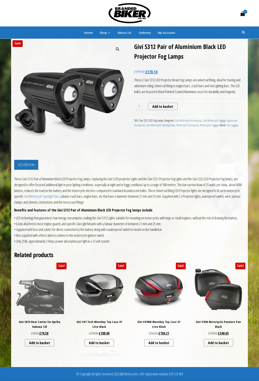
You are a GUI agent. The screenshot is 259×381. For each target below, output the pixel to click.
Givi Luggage (232, 125)
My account (166, 33)
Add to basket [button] (39, 342)
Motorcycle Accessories (187, 125)
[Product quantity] (140, 106)
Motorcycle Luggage (209, 125)
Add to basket (162, 106)
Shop (105, 33)
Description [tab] (26, 164)
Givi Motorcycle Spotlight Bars (160, 125)
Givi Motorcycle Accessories (188, 120)
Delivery (144, 33)
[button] (117, 49)
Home (88, 33)
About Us (124, 33)
